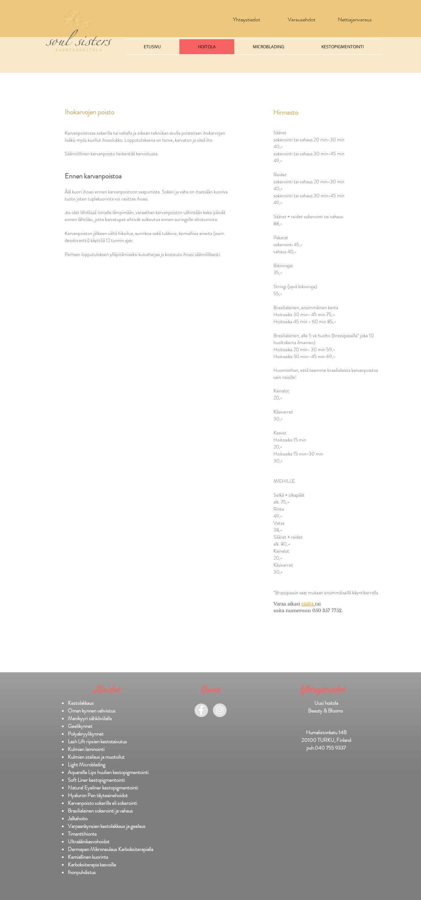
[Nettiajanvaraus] (354, 19)
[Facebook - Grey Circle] (201, 710)
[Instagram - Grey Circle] (220, 710)
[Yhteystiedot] (246, 19)
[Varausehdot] (301, 19)
